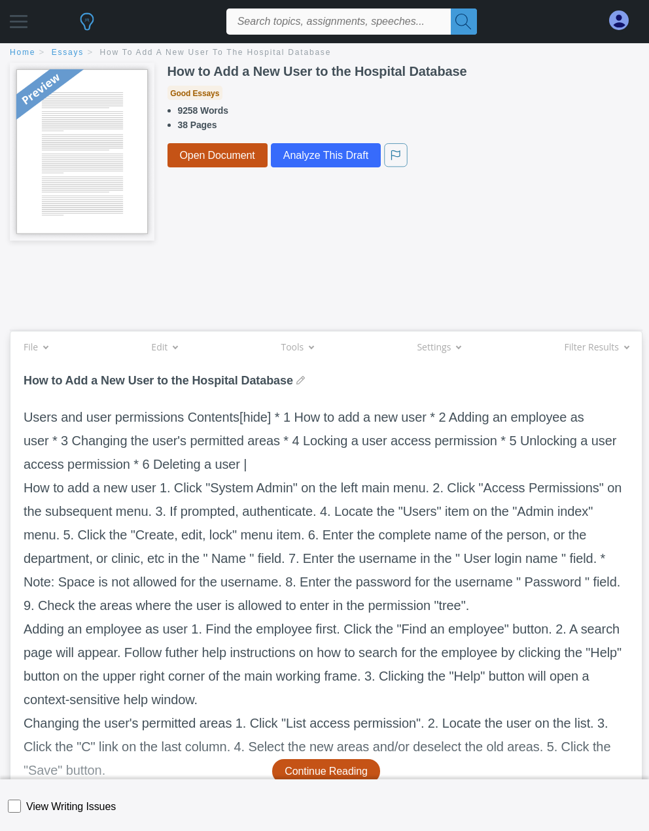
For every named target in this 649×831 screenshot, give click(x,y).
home (22, 52)
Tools (297, 347)
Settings (439, 347)
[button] (18, 18)
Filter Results (597, 347)
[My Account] (624, 20)
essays (68, 52)
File (36, 347)
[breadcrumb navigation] (324, 53)
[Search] (464, 21)
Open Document (217, 155)
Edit (164, 347)
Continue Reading (326, 771)
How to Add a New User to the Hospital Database (216, 52)
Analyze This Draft (325, 155)
